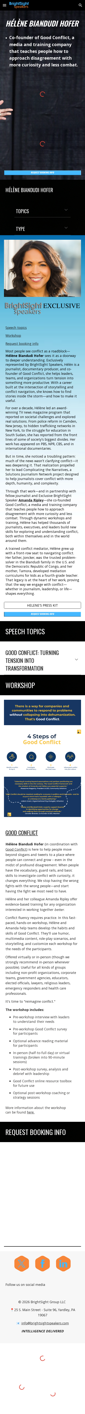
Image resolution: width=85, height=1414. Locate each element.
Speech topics (16, 327)
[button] (4, 5)
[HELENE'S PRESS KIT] (42, 605)
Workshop (13, 335)
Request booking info (21, 343)
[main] (42, 23)
